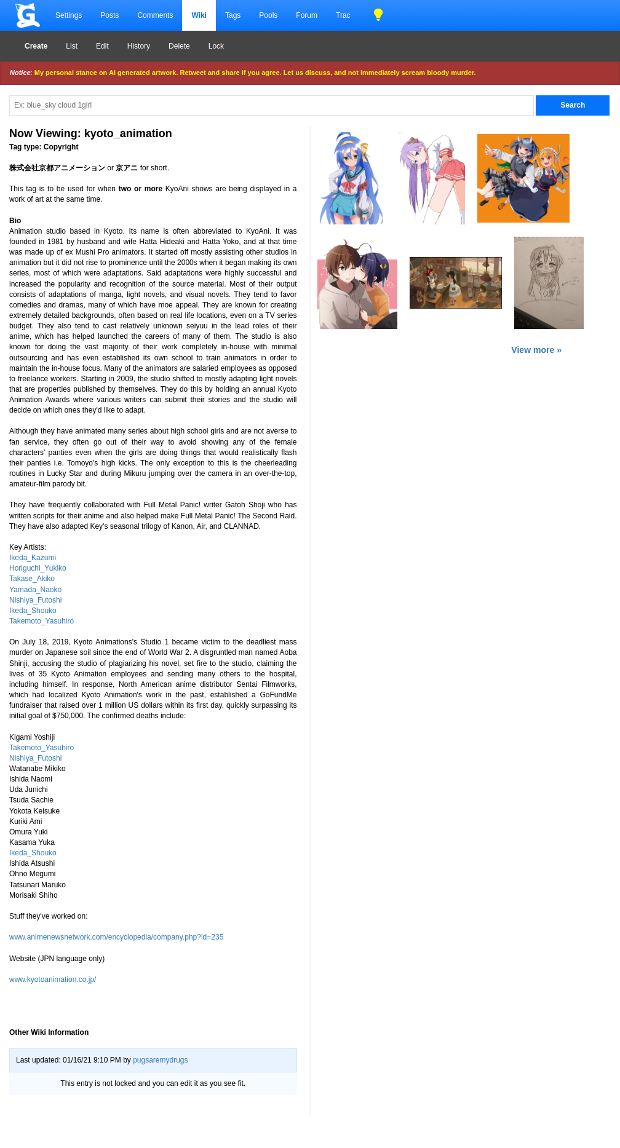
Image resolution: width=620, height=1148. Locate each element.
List (72, 46)
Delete (179, 46)
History (138, 46)
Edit (102, 46)
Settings (68, 15)
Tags (232, 15)
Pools (268, 15)
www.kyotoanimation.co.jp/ (52, 979)
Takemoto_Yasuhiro (41, 621)
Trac (343, 15)
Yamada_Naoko (35, 589)
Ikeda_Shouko (33, 610)
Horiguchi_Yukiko (37, 568)
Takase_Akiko (32, 578)
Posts (109, 15)
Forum (306, 15)
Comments (155, 15)
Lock (216, 46)
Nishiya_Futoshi (35, 600)
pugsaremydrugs (160, 1060)
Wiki (199, 15)
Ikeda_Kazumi (32, 557)
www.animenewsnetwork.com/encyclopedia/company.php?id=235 (116, 937)
